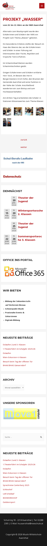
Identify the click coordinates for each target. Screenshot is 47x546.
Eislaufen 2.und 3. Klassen (14, 344)
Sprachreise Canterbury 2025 (16, 485)
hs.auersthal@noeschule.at (30, 523)
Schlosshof (7, 489)
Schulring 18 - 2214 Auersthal (18, 520)
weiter (24, 147)
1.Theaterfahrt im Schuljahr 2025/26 (19, 349)
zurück (24, 139)
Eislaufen (7, 353)
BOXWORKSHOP (10, 498)
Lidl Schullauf (8, 493)
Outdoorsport (9, 502)
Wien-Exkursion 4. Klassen (14, 357)
